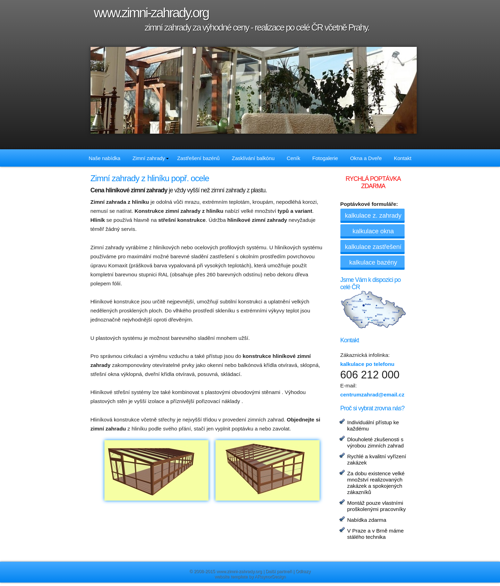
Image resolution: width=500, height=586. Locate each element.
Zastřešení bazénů (198, 158)
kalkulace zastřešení (373, 246)
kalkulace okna (373, 231)
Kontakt (402, 158)
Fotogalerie (325, 158)
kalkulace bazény (373, 262)
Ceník (293, 158)
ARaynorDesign (270, 576)
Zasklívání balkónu (253, 158)
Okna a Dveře (366, 158)
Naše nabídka (104, 158)
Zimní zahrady (151, 158)
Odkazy (303, 571)
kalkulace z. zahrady (373, 215)
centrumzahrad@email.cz (372, 394)
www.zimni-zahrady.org (239, 571)
